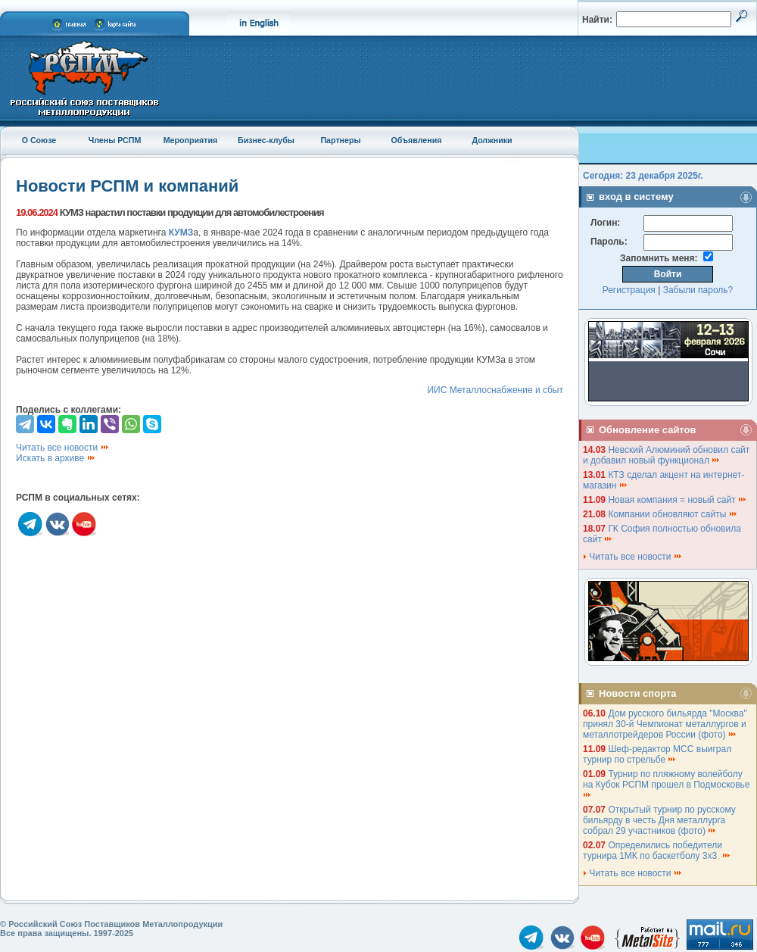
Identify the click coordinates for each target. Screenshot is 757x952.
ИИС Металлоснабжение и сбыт (495, 390)
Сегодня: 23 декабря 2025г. (643, 175)
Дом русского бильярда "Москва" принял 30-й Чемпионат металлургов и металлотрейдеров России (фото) (665, 724)
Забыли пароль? (698, 290)
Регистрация (629, 290)
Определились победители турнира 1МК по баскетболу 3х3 (657, 850)
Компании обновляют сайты (672, 514)
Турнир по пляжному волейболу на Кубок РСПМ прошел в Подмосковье (667, 783)
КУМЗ (181, 232)
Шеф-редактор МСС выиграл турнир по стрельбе (657, 754)
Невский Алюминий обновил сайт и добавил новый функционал (666, 455)
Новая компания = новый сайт (677, 500)
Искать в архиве (56, 458)
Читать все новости (63, 447)
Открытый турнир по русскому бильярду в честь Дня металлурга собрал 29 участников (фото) (659, 820)
